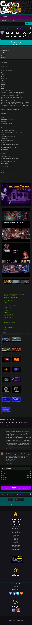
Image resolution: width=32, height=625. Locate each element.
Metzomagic (7, 315)
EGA (10, 499)
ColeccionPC (7, 312)
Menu (4, 17)
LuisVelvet (9, 430)
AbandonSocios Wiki (9, 295)
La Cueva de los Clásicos (11, 294)
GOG (5, 329)
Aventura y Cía (8, 309)
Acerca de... (16, 589)
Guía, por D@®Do (8, 307)
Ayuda (11, 504)
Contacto (7, 504)
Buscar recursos (5, 20)
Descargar (16, 43)
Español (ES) (19, 499)
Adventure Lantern (9, 324)
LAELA (6, 304)
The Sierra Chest (8, 314)
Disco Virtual (16, 583)
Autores (14, 20)
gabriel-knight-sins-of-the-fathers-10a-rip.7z (12, 422)
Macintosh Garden (9, 327)
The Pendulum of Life (10, 325)
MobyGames (7, 319)
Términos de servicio (20, 504)
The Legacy (7, 320)
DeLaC (6, 302)
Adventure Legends (9, 322)
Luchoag (8, 453)
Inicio (16, 578)
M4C (30, 471)
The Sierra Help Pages (10, 299)
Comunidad (16, 581)
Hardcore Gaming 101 (9, 317)
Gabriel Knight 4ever (9, 300)
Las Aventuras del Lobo (10, 305)
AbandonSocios (8, 297)
